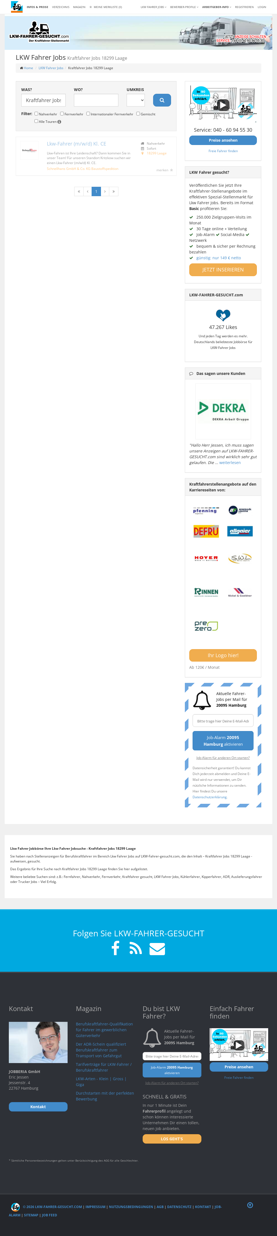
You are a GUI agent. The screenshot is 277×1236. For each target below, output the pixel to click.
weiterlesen (230, 462)
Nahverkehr (45, 114)
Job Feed (49, 1215)
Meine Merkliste (105, 7)
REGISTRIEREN (244, 7)
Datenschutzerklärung (210, 797)
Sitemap (31, 1215)
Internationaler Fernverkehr (109, 114)
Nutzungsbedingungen (131, 1206)
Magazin (79, 7)
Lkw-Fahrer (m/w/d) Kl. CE (76, 143)
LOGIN (262, 7)
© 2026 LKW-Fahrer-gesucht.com (46, 1206)
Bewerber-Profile (184, 7)
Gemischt (145, 114)
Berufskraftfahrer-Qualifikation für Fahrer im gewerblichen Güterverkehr (104, 1029)
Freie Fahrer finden (223, 151)
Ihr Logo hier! (223, 655)
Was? (26, 89)
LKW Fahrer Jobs (51, 68)
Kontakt (203, 1206)
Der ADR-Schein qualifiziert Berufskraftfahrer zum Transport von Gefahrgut (101, 1049)
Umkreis (135, 89)
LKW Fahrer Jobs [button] (153, 7)
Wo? (78, 89)
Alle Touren (47, 121)
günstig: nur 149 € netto (218, 257)
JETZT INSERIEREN (223, 269)
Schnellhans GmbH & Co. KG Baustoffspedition (82, 168)
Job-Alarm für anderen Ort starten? (223, 757)
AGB (160, 1206)
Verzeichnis (60, 7)
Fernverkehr (71, 114)
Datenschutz (179, 1206)
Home (28, 68)
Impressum (95, 1206)
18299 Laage (157, 153)
